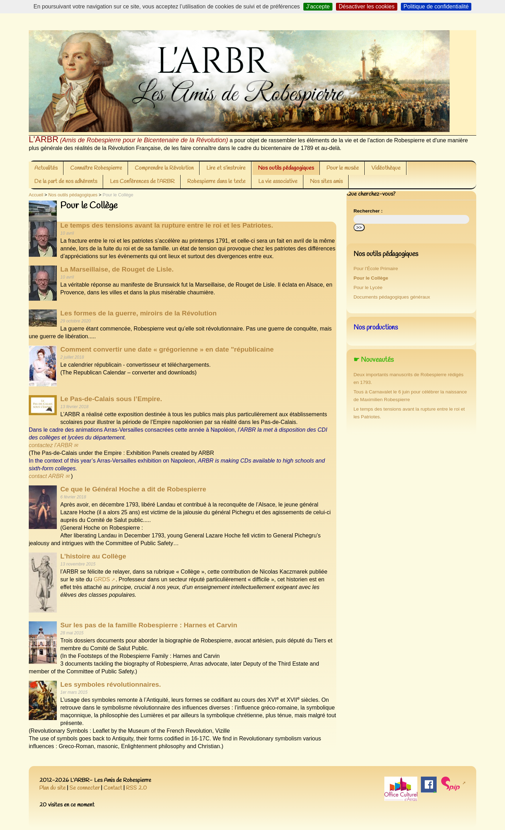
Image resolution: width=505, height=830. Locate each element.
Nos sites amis (326, 181)
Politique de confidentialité (436, 6)
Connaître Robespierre (96, 168)
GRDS (102, 579)
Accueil (36, 194)
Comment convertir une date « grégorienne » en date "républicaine (167, 349)
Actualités (46, 168)
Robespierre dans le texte (216, 181)
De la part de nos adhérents (65, 181)
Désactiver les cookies (367, 6)
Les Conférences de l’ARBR (142, 181)
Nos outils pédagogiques (286, 168)
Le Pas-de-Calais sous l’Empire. (111, 399)
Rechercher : (368, 211)
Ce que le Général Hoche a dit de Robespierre (133, 489)
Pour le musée (342, 168)
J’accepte (318, 6)
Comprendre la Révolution (164, 168)
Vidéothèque (385, 168)
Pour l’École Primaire (376, 268)
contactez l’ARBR (51, 445)
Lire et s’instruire (225, 168)
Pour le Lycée (368, 287)
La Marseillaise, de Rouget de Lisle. (117, 269)
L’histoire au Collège (93, 556)
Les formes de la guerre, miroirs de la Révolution (138, 313)
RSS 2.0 (136, 788)
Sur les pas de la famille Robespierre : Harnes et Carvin (148, 625)
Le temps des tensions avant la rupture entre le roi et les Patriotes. (166, 225)
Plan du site (52, 788)
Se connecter (84, 788)
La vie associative (277, 181)
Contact (112, 788)
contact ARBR (46, 476)
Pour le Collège (371, 278)
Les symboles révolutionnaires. (110, 684)
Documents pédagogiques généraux (392, 297)
